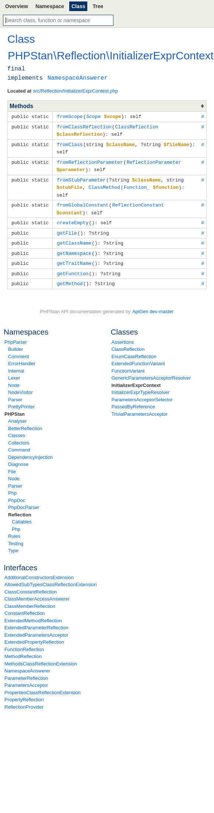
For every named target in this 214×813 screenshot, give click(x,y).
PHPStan (14, 407)
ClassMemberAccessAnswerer (37, 592)
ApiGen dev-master (152, 304)
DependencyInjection (30, 450)
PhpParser (15, 335)
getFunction (72, 267)
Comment (18, 349)
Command (19, 443)
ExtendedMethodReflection (33, 613)
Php (12, 486)
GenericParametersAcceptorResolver (151, 371)
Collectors (18, 436)
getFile (67, 228)
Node (14, 378)
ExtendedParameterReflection (36, 620)
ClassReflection (128, 342)
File (12, 464)
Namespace (49, 6)
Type (13, 543)
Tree (97, 6)
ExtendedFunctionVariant (138, 356)
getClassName (74, 237)
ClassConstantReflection (30, 585)
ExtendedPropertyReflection (34, 635)
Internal (16, 364)
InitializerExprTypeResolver (141, 385)
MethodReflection (23, 649)
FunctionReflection (24, 642)
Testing (15, 536)
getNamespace (74, 247)
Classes (16, 428)
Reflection (19, 508)
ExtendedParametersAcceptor (36, 628)
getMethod (70, 276)
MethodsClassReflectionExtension (40, 657)
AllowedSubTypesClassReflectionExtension (50, 577)
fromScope (70, 116)
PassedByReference (133, 399)
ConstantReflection (24, 606)
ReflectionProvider (23, 700)
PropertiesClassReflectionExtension (42, 685)
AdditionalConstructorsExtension (39, 570)
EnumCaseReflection (134, 349)
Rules (14, 529)
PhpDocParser (23, 500)
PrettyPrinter (21, 399)
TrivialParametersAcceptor (140, 407)
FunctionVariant (128, 364)
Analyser (17, 414)
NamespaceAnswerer (27, 664)
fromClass (70, 143)
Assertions (123, 335)
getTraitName (74, 257)
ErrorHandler (21, 356)
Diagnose (18, 457)
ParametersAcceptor (26, 678)
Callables (21, 515)
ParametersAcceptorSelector (142, 392)
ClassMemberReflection (29, 599)
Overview (16, 6)
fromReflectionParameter (90, 160)
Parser (15, 392)
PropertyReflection (24, 692)
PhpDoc (16, 493)
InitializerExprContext (136, 378)
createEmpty (72, 218)
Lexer (14, 371)
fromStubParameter (81, 177)
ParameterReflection (26, 671)
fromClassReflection (84, 126)
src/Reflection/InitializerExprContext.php (75, 91)
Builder (15, 342)
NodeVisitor (20, 385)
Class (78, 6)
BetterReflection (25, 421)
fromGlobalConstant (82, 201)
